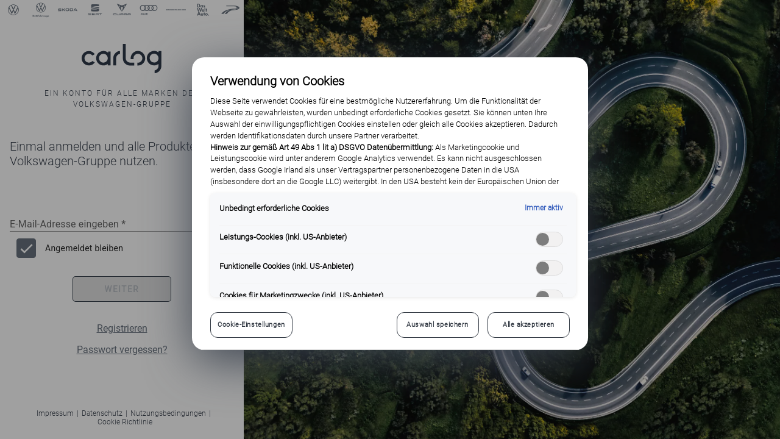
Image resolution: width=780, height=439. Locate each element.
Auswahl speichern (437, 324)
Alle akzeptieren (529, 324)
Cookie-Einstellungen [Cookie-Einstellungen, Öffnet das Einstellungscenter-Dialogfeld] (251, 324)
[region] (390, 203)
